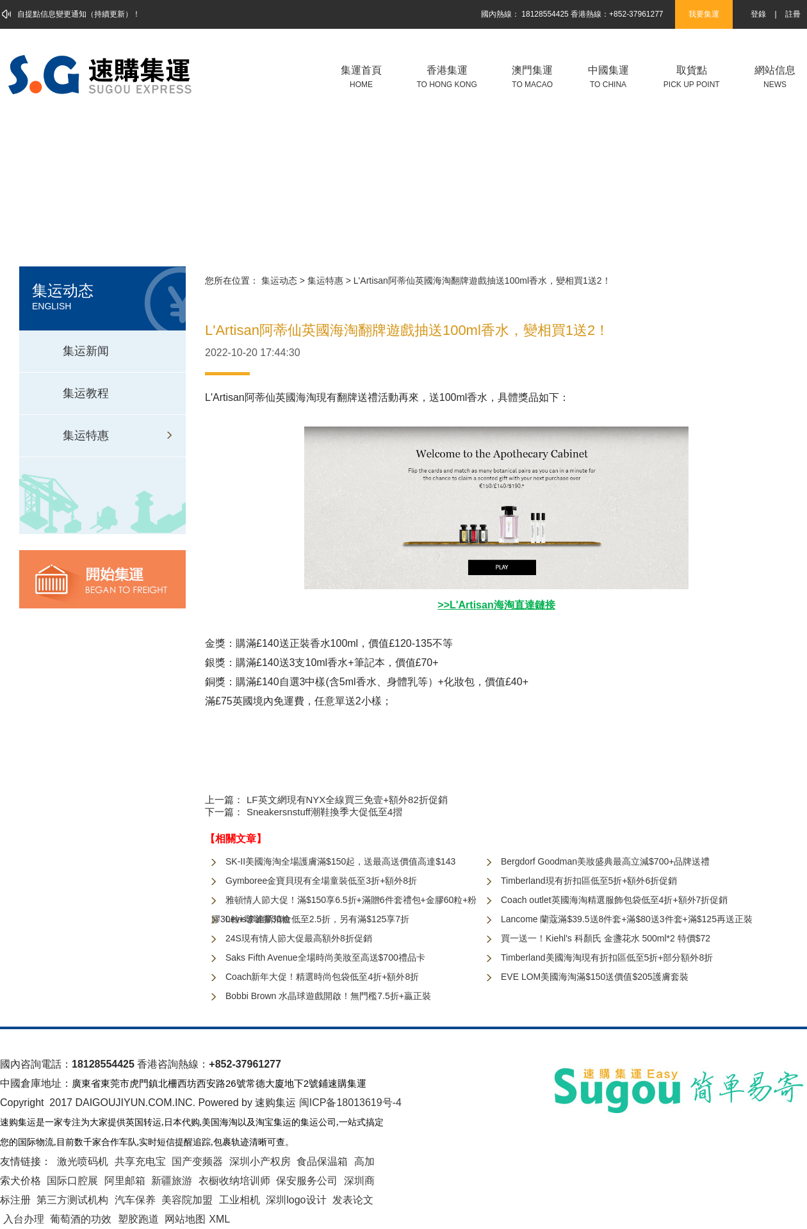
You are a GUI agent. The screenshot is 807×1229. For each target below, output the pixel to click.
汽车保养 (135, 1199)
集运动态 (279, 280)
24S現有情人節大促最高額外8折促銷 (298, 938)
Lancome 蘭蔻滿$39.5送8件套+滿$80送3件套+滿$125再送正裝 (627, 919)
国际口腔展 (72, 1180)
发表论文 (352, 1199)
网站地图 (185, 1219)
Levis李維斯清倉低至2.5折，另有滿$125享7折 (317, 919)
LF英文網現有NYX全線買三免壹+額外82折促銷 (347, 799)
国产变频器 (197, 1161)
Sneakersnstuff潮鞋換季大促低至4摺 (324, 811)
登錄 (758, 14)
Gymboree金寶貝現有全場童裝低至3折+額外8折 (321, 880)
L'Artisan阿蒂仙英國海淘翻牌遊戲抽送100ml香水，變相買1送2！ (482, 280)
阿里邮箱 (124, 1180)
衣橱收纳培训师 (234, 1180)
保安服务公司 (307, 1180)
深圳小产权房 (260, 1161)
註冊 (793, 14)
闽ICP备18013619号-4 (350, 1102)
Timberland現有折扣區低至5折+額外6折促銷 (589, 880)
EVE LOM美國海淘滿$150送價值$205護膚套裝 (595, 977)
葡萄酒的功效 (80, 1219)
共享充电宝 (140, 1161)
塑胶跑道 (138, 1219)
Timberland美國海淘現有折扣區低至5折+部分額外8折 (607, 957)
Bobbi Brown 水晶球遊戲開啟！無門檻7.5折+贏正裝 (328, 996)
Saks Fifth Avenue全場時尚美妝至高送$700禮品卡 (325, 957)
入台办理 (23, 1219)
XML (219, 1219)
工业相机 (239, 1199)
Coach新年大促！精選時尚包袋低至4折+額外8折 (322, 977)
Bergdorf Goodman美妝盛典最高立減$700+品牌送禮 (605, 861)
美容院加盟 (187, 1199)
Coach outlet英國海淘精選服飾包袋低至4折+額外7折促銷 (614, 900)
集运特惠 (325, 280)
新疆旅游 (171, 1180)
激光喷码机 (82, 1161)
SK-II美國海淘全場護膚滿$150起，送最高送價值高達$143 (340, 861)
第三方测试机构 (72, 1199)
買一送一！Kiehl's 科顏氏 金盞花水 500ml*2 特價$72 (605, 938)
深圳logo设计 (296, 1199)
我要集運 (704, 14)
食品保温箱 (322, 1161)
